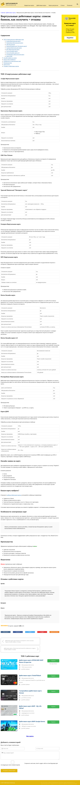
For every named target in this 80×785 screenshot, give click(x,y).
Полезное (69, 5)
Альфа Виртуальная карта (13, 41)
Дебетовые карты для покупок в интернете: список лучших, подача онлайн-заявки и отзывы (15, 641)
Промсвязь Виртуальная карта (14, 43)
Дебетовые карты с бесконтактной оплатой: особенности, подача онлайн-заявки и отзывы (43, 641)
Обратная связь (4, 778)
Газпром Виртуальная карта (14, 48)
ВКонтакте (5, 632)
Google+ (42, 632)
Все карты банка (53, 655)
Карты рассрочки (53, 5)
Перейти (53, 652)
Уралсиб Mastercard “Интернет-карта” (16, 46)
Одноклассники (54, 632)
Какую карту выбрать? (10, 59)
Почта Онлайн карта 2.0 (12, 53)
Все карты (30, 728)
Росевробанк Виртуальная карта (15, 54)
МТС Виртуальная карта (12, 49)
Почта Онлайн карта (12, 51)
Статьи (62, 5)
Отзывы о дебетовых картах (11, 66)
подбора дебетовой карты (14, 495)
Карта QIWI (9, 56)
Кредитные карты (29, 5)
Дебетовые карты (41, 5)
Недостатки (7, 64)
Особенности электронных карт (12, 61)
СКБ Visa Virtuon (10, 44)
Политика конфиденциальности (8, 780)
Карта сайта (3, 782)
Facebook (18, 632)
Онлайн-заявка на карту (10, 58)
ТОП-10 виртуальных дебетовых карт (14, 39)
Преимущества (8, 63)
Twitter (29, 632)
